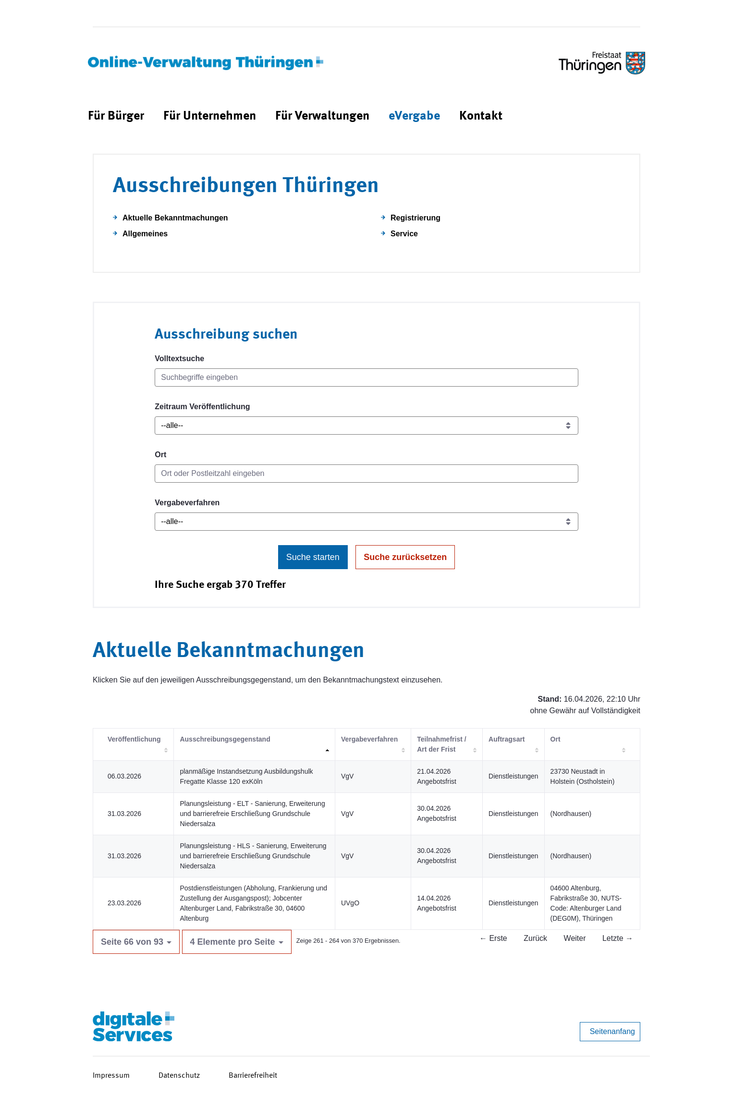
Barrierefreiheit (253, 1076)
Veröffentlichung (134, 739)
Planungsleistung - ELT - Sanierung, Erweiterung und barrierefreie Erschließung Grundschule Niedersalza (252, 814)
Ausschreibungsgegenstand (225, 739)
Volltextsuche (179, 358)
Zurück (535, 938)
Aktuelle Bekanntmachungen (175, 218)
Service (404, 234)
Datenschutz (179, 1076)
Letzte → (617, 938)
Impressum (111, 1076)
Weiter (575, 938)
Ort (160, 455)
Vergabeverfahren (187, 503)
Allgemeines (145, 234)
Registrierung (415, 218)
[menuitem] (116, 116)
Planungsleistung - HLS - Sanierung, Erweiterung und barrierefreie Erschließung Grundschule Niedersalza (253, 856)
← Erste (493, 938)
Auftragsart (507, 739)
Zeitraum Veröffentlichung (202, 406)
